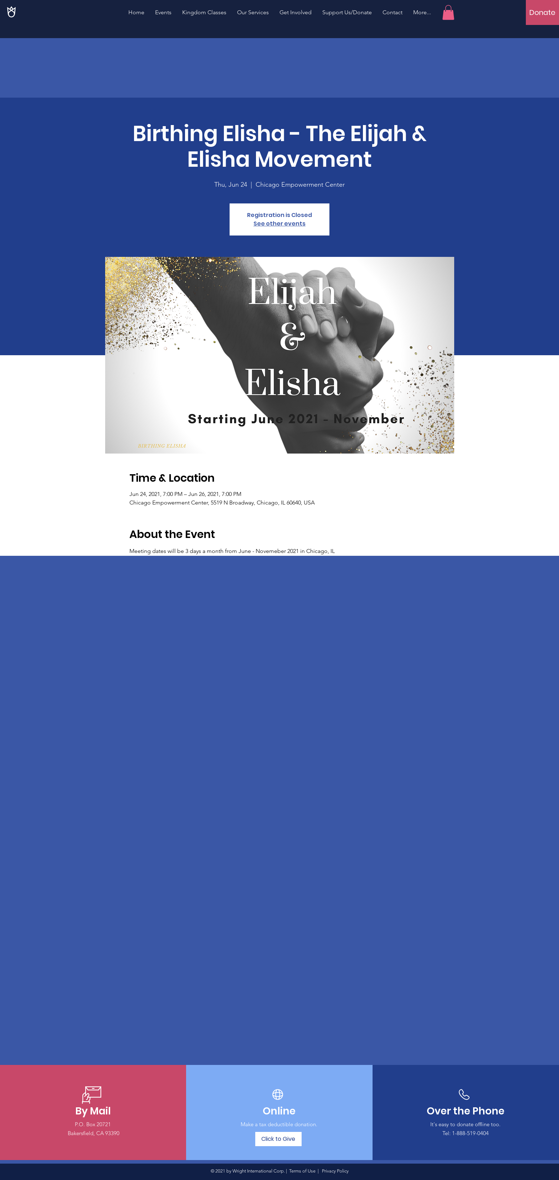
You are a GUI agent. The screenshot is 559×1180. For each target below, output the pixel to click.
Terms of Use (302, 1171)
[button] (448, 12)
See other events (279, 223)
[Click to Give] (278, 1139)
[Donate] (542, 12)
